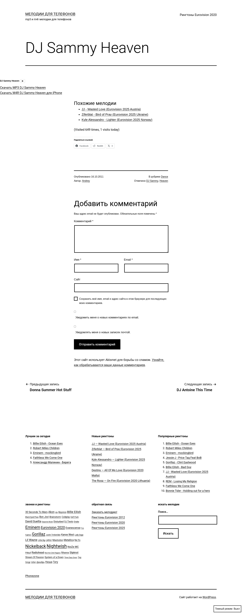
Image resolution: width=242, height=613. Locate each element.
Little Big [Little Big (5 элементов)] (41, 540)
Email (128, 259)
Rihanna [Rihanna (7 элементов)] (65, 552)
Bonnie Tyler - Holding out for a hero (188, 490)
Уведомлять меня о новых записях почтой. (102, 332)
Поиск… (163, 511)
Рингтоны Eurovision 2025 (108, 527)
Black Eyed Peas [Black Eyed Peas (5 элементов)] (32, 517)
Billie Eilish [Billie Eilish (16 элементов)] (74, 512)
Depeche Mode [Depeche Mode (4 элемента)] (47, 522)
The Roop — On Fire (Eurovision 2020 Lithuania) (121, 480)
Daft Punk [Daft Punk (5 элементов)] (75, 517)
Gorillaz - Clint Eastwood (181, 462)
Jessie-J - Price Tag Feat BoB (184, 457)
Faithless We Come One (47, 457)
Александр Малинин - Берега (52, 462)
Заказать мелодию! (104, 512)
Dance (164, 176)
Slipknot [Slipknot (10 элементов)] (74, 552)
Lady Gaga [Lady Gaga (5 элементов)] (79, 535)
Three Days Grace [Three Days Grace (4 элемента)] (70, 557)
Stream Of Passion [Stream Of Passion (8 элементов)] (34, 557)
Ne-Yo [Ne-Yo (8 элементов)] (77, 540)
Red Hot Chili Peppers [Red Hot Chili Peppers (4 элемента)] (53, 553)
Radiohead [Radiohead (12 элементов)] (38, 552)
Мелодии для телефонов (50, 14)
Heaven (164, 181)
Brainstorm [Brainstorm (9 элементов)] (55, 517)
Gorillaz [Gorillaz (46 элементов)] (38, 534)
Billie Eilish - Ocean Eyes (48, 443)
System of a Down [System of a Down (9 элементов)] (54, 557)
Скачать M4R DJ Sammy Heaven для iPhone (31, 93)
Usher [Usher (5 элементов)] (33, 562)
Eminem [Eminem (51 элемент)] (32, 527)
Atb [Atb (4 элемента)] (56, 512)
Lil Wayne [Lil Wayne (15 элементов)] (31, 539)
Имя (77, 259)
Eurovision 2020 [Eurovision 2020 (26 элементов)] (53, 527)
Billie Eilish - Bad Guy (178, 467)
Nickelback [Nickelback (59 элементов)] (35, 546)
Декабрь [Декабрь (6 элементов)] (41, 562)
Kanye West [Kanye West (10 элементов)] (67, 534)
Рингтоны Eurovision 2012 (108, 517)
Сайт (77, 279)
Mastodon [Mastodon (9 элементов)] (57, 540)
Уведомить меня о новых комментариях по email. (107, 317)
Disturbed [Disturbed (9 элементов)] (59, 521)
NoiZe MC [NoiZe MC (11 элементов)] (73, 546)
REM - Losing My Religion (181, 481)
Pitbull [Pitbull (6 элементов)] (28, 553)
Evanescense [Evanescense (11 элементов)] (73, 527)
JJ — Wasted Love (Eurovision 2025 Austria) (119, 443)
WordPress (209, 597)
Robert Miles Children (46, 448)
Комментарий (83, 221)
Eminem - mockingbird (47, 452)
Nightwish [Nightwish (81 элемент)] (57, 546)
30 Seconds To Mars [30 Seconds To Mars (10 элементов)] (36, 512)
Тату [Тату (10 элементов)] (55, 561)
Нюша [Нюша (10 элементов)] (48, 561)
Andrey (86, 181)
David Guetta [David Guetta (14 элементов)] (33, 521)
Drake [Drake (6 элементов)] (76, 521)
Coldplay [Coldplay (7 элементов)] (66, 517)
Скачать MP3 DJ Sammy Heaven (23, 87)
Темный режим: (227, 608)
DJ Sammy (152, 181)
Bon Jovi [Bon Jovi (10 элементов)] (44, 516)
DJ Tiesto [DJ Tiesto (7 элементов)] (68, 521)
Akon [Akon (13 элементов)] (51, 512)
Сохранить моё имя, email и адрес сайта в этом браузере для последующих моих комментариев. (123, 301)
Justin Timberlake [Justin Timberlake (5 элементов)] (53, 535)
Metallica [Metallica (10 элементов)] (69, 540)
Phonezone (32, 575)
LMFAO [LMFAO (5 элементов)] (49, 540)
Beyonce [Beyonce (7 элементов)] (62, 512)
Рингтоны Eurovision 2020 (198, 15)
